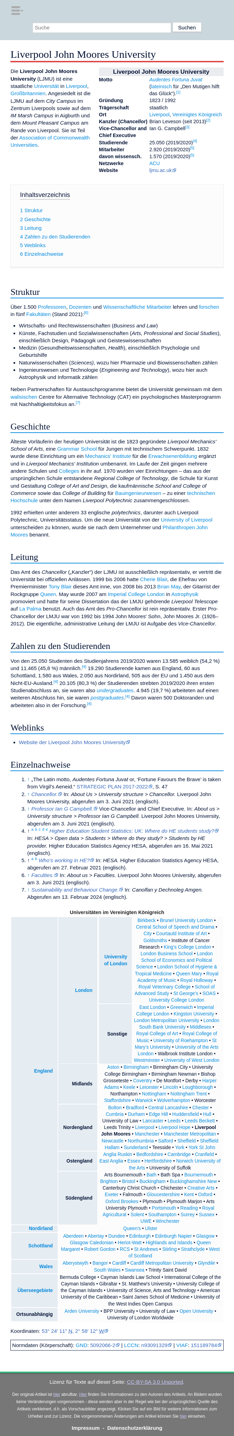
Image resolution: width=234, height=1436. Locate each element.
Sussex (206, 1214)
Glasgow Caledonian (91, 1242)
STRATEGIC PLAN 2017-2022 (112, 786)
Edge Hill (158, 1114)
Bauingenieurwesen (138, 493)
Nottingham (154, 1093)
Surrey (188, 1214)
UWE (146, 1221)
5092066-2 (102, 1345)
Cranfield (204, 1154)
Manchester (147, 1134)
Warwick (144, 1100)
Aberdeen (73, 1236)
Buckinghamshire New (193, 1181)
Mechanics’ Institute (108, 456)
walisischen (23, 397)
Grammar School (77, 449)
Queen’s (132, 1228)
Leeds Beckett (200, 1120)
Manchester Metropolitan (190, 1134)
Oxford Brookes (122, 1201)
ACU (154, 163)
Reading (189, 1208)
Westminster (147, 1060)
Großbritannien (27, 93)
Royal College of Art (157, 1033)
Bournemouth (198, 1174)
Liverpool (159, 114)
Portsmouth (164, 1208)
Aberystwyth (75, 1263)
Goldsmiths (155, 940)
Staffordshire (117, 1100)
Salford (165, 1141)
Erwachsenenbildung (172, 456)
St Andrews (146, 1249)
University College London (176, 1000)
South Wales (107, 1270)
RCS (125, 1249)
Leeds (174, 1120)
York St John (201, 1147)
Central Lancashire (168, 1107)
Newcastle (113, 1141)
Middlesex (200, 1027)
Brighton (109, 1181)
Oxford (205, 1194)
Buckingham (152, 1181)
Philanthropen (179, 527)
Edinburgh (139, 1236)
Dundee (116, 1236)
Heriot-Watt (130, 1242)
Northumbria (141, 1141)
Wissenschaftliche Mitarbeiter (137, 307)
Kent (189, 1194)
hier (56, 1394)
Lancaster (153, 1120)
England (43, 1071)
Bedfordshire (149, 1154)
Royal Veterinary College (165, 987)
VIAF (182, 1345)
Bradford (135, 1107)
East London (152, 1007)
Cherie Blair (153, 579)
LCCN (131, 1345)
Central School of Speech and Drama (175, 927)
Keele (129, 1087)
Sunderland (136, 1147)
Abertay (96, 1236)
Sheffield (186, 1141)
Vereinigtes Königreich (197, 114)
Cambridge (179, 1154)
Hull (207, 1114)
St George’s (185, 993)
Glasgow (205, 1236)
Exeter (111, 1194)
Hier (83, 1394)
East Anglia (111, 1161)
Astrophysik (184, 594)
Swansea (134, 1270)
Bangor (100, 1263)
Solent (137, 1214)
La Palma (30, 609)
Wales (46, 1266)
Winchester (168, 1221)
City (148, 933)
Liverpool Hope (175, 1127)
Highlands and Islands (169, 1242)
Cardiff (119, 1263)
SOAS (209, 993)
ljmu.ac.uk (160, 170)
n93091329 (154, 1345)
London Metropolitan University (166, 1020)
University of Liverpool (186, 520)
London (83, 990)
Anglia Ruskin (117, 1154)
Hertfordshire (158, 1161)
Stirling (169, 1249)
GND (81, 1345)
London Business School (166, 953)
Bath (151, 1174)
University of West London (192, 1060)
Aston (113, 1067)
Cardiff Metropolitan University (161, 1263)
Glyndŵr (206, 1263)
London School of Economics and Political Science (174, 960)
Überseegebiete (35, 1290)
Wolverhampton (173, 1100)
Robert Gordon (100, 1249)
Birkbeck (146, 920)
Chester (200, 1107)
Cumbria (115, 1114)
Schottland (40, 1245)
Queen (48, 594)
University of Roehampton (180, 1040)
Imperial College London (136, 594)
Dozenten (80, 307)
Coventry (142, 1080)
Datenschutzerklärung (135, 1428)
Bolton (114, 1107)
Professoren (52, 307)
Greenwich (181, 1007)
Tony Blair (60, 586)
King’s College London (187, 947)
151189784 (204, 1345)
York (179, 1147)
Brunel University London (186, 920)
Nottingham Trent (188, 1093)
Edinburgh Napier (173, 1236)
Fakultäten (38, 314)
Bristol (128, 1181)
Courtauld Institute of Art (181, 933)
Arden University (82, 1311)
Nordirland (41, 1228)
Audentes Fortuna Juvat (175, 79)
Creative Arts (200, 1188)
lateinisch (161, 86)
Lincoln (170, 1087)
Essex (133, 1161)
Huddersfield (185, 1114)
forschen (209, 307)
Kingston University (194, 1014)
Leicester (149, 1087)
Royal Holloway (196, 980)
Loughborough (197, 1087)
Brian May (169, 586)
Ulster (151, 1228)
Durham (136, 1114)
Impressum (86, 1428)
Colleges (69, 471)
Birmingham (136, 1067)
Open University (196, 1311)
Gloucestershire (163, 1194)
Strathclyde (193, 1249)
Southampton (162, 1214)
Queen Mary (189, 973)
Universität (46, 86)
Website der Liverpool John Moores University (72, 742)
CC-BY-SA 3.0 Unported (155, 1382)
